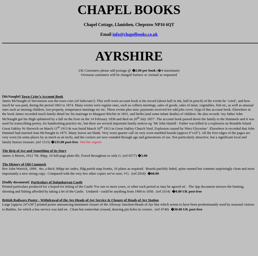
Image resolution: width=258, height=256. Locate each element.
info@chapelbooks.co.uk (135, 34)
